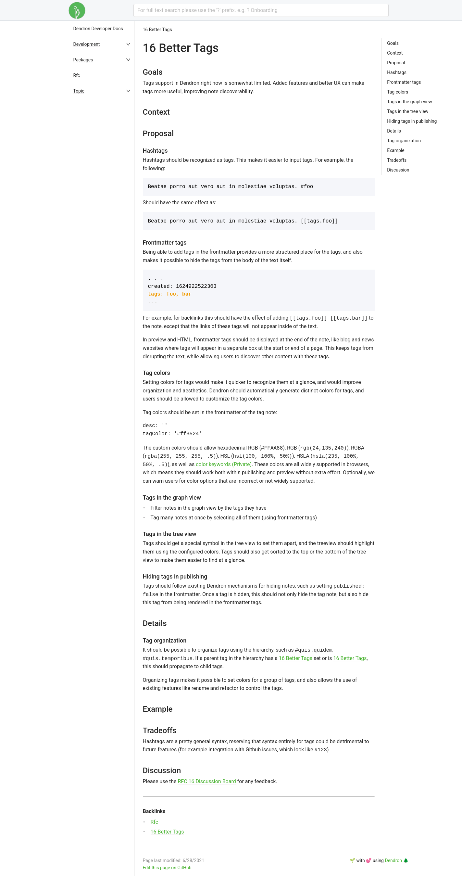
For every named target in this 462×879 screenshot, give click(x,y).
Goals (393, 43)
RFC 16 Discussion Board (207, 781)
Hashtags (396, 72)
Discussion (398, 169)
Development (86, 44)
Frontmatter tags (404, 82)
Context (395, 53)
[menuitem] (102, 28)
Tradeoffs (396, 160)
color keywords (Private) (224, 464)
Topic (78, 91)
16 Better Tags (157, 29)
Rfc (76, 75)
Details (394, 131)
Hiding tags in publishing (412, 121)
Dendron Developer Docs (98, 28)
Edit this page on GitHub (167, 867)
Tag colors (397, 92)
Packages (83, 59)
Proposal (396, 62)
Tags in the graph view (409, 101)
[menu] (102, 450)
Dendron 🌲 (396, 860)
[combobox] (260, 10)
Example (395, 150)
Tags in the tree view (407, 111)
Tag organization (404, 140)
